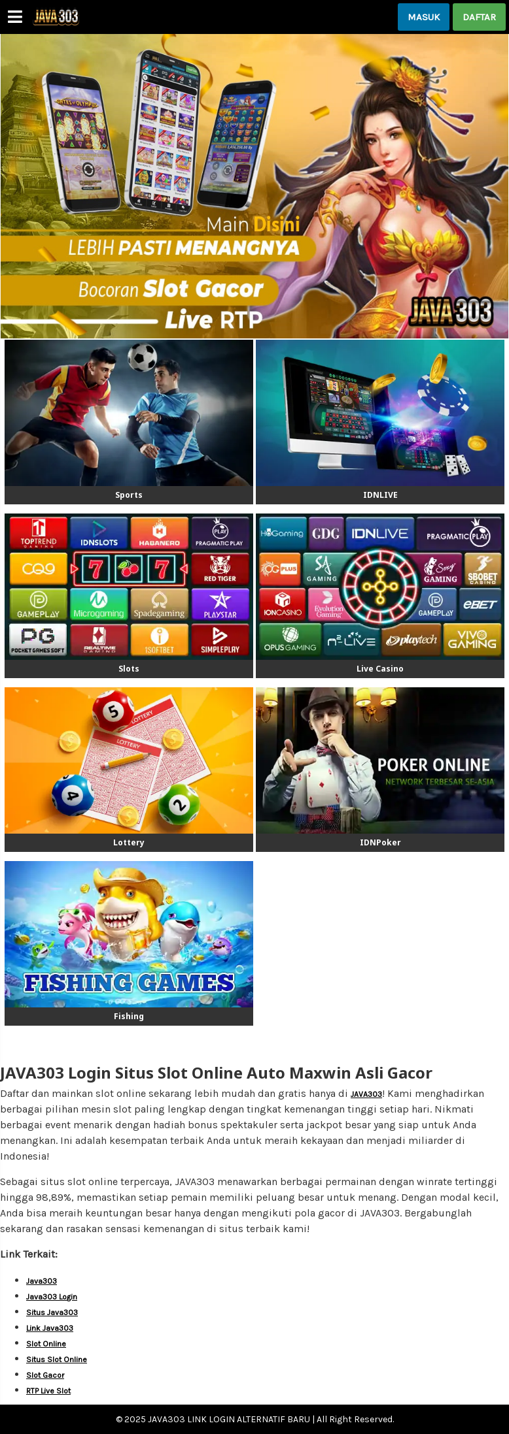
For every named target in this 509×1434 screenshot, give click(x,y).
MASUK (424, 17)
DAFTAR (479, 17)
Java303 (41, 1281)
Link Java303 (49, 1328)
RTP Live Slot (48, 1390)
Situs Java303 (52, 1312)
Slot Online (46, 1343)
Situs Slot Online (56, 1359)
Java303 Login (51, 1296)
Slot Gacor (45, 1375)
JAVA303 (366, 1094)
